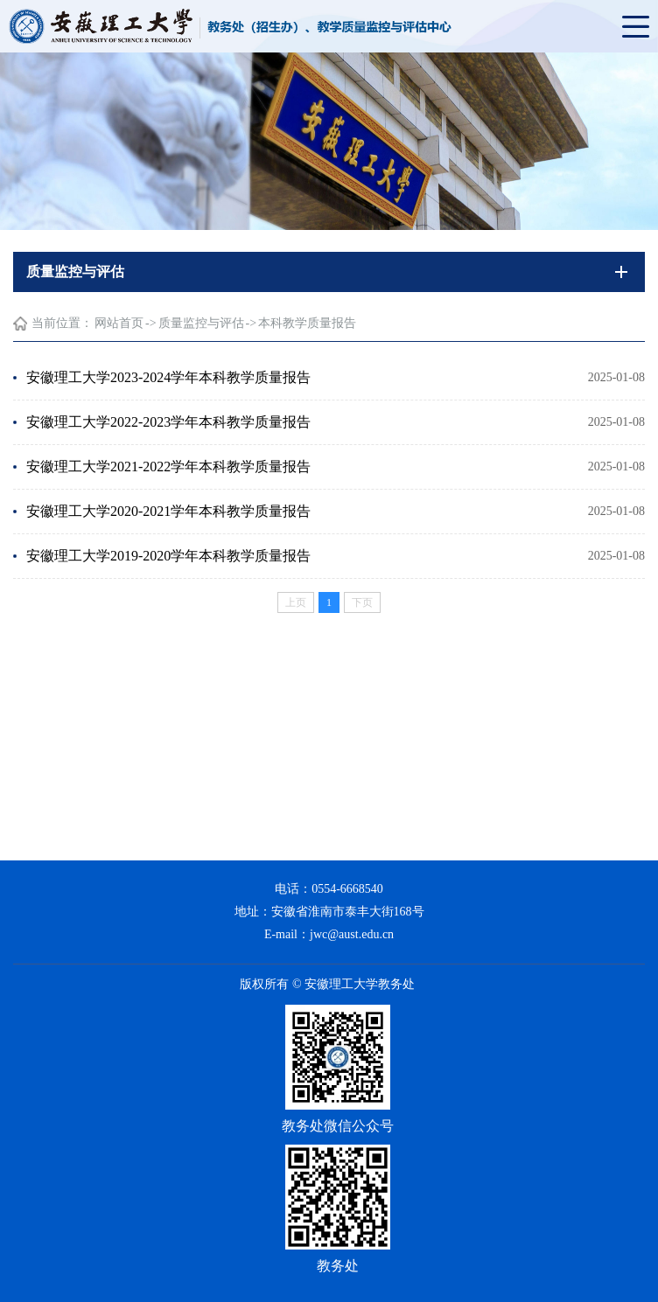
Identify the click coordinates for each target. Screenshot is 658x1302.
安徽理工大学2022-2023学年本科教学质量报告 (168, 421)
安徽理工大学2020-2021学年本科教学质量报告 (168, 511)
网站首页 (119, 323)
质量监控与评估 (201, 323)
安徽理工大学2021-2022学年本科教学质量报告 (168, 466)
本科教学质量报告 (307, 323)
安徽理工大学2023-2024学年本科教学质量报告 (168, 377)
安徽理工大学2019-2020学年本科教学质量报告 (168, 555)
